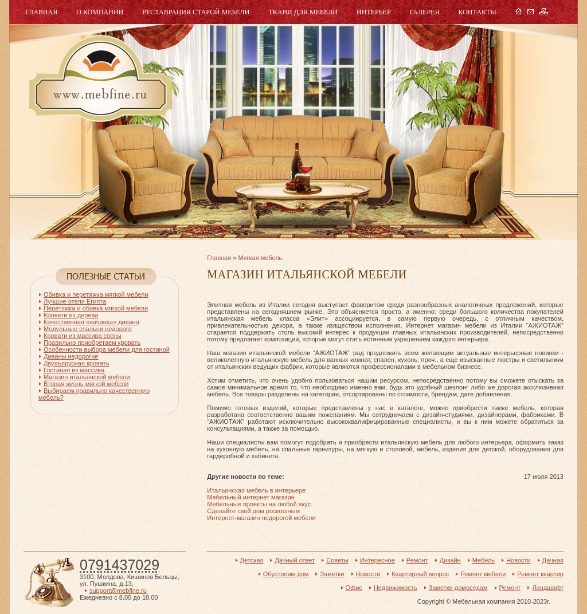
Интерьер (374, 12)
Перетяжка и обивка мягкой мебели (96, 308)
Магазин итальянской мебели (87, 376)
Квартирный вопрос (420, 573)
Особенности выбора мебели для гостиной (107, 349)
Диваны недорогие (71, 356)
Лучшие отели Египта (75, 301)
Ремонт (417, 560)
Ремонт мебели (483, 573)
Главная (41, 12)
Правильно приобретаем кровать (92, 342)
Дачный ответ (295, 560)
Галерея (425, 12)
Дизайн (450, 560)
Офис (354, 587)
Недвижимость (395, 587)
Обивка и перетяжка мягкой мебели (96, 294)
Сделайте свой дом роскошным (253, 510)
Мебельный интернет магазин (251, 497)
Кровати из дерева (71, 315)
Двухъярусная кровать (76, 363)
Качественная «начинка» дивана (91, 321)
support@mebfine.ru (118, 590)
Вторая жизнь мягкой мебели (86, 383)
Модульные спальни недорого (88, 328)
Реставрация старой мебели (195, 12)
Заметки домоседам (458, 587)
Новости (518, 560)
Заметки (332, 573)
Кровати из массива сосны (83, 335)
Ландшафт (547, 587)
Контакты (477, 12)
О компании (99, 12)
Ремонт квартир (540, 573)
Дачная (552, 560)
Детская (252, 560)
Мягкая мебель (260, 257)
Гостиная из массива (74, 370)
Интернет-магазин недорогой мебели (261, 517)
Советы (337, 560)
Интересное (377, 560)
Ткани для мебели (303, 12)
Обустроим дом (286, 573)
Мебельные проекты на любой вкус (259, 504)
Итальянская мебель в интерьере (256, 490)
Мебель (99, 78)
